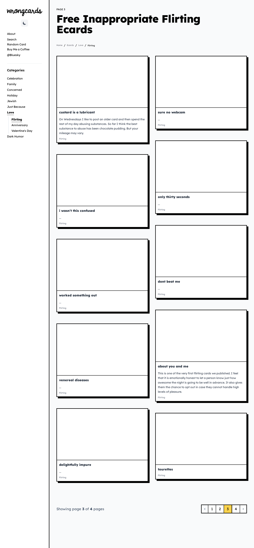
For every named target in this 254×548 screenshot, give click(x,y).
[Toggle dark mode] (24, 23)
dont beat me (169, 281)
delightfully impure (75, 465)
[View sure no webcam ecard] (201, 81)
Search (12, 39)
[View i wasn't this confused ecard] (102, 180)
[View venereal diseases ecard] (102, 349)
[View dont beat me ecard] (201, 251)
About (11, 34)
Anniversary (19, 125)
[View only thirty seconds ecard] (201, 166)
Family (11, 84)
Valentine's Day (21, 130)
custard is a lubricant (77, 112)
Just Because (16, 106)
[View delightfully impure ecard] (102, 434)
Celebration (15, 78)
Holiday (12, 95)
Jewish (11, 101)
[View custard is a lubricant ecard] (102, 81)
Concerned (14, 90)
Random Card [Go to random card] (16, 44)
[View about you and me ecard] (201, 335)
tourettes (165, 469)
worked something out (78, 295)
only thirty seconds (174, 197)
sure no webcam (171, 112)
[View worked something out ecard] (102, 264)
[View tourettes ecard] (201, 438)
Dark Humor (15, 136)
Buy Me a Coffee (18, 49)
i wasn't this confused (77, 211)
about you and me (173, 366)
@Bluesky (13, 55)
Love (22, 112)
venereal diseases (74, 380)
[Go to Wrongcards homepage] (24, 11)
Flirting (26, 119)
